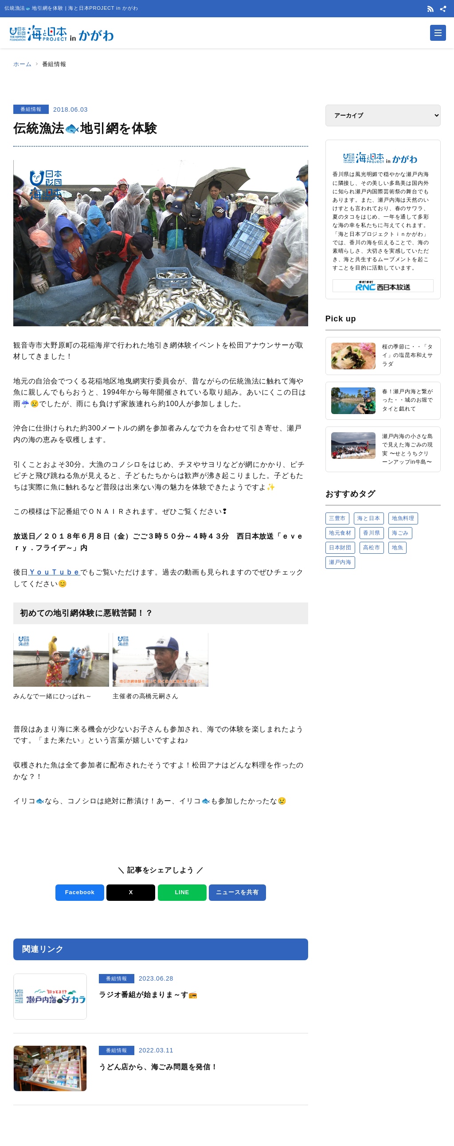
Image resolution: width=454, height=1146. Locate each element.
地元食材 (340, 533)
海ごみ (400, 533)
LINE (182, 892)
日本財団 (340, 547)
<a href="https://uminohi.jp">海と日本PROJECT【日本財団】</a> (383, 667)
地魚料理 (403, 518)
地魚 (397, 547)
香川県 (371, 533)
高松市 (371, 547)
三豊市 (337, 518)
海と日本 (368, 518)
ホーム (22, 64)
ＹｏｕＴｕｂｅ (54, 572)
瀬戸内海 (340, 562)
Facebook (79, 892)
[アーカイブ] (383, 115)
